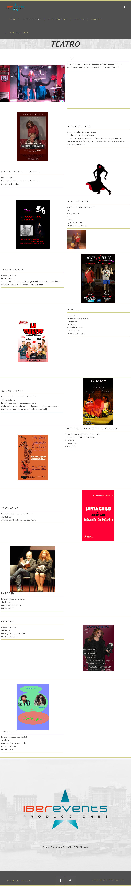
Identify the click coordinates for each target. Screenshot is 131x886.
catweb (30, 881)
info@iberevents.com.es (107, 880)
